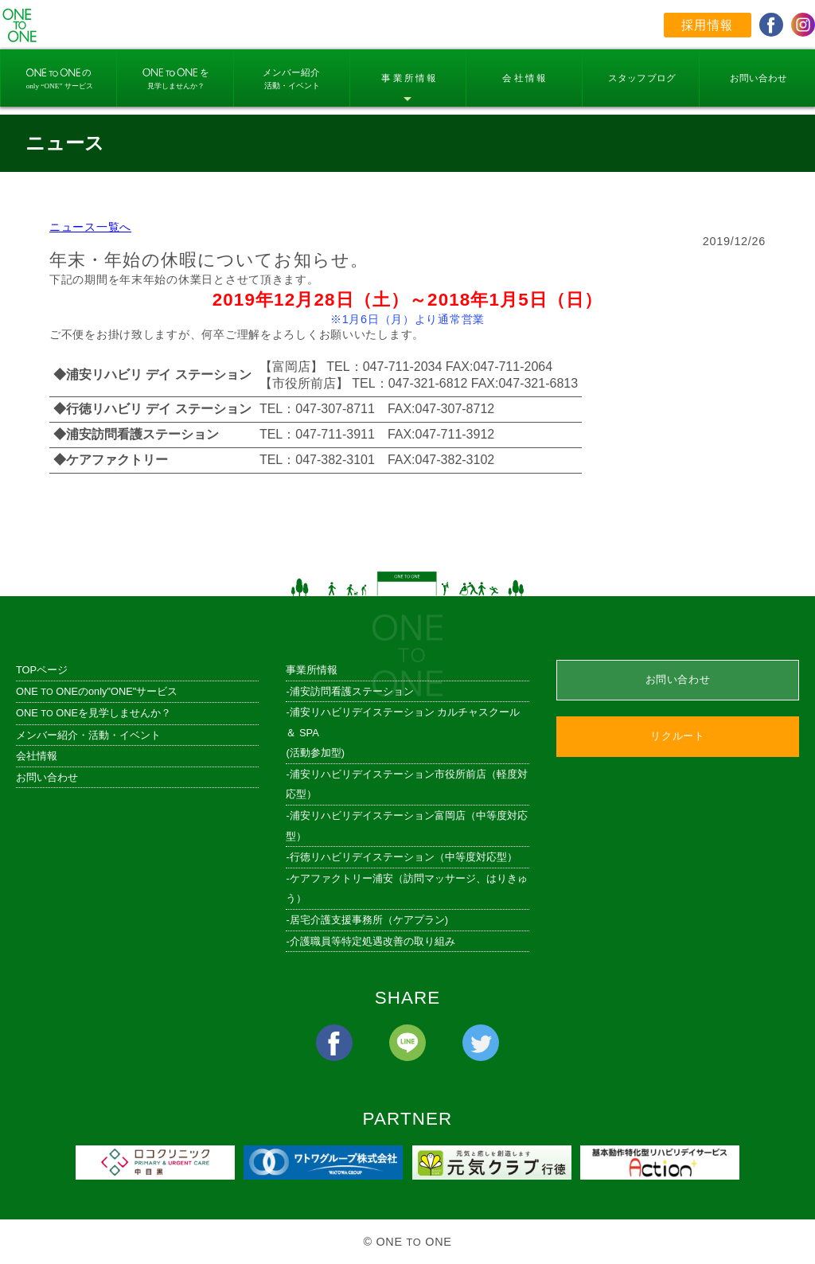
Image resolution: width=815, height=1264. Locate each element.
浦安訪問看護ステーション (352, 691)
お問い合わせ (47, 777)
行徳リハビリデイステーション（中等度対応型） (403, 857)
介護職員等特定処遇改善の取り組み (372, 941)
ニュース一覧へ (90, 226)
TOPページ (42, 670)
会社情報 (36, 756)
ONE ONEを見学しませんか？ (93, 713)
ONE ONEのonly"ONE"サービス (96, 691)
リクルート (677, 736)
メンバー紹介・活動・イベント (88, 735)
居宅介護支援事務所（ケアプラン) (369, 920)
